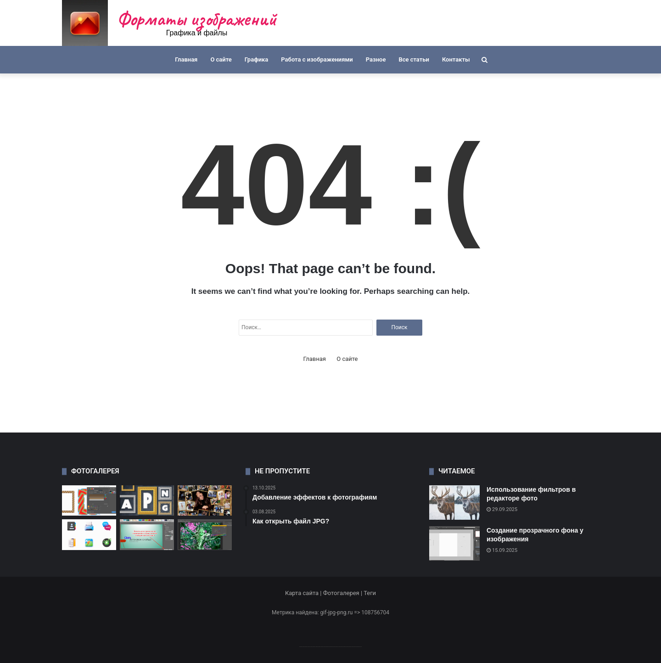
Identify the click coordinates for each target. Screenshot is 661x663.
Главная (186, 59)
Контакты (456, 59)
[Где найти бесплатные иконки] (89, 534)
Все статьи (413, 59)
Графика (256, 59)
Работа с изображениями (317, 59)
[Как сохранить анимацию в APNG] (147, 500)
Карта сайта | (304, 593)
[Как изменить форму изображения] (147, 534)
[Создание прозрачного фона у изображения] (454, 543)
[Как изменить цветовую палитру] (205, 534)
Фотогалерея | (343, 593)
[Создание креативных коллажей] (205, 500)
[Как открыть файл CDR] (89, 500)
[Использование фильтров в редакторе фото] (454, 502)
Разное (376, 59)
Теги (370, 593)
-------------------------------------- (330, 646)
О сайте (220, 59)
